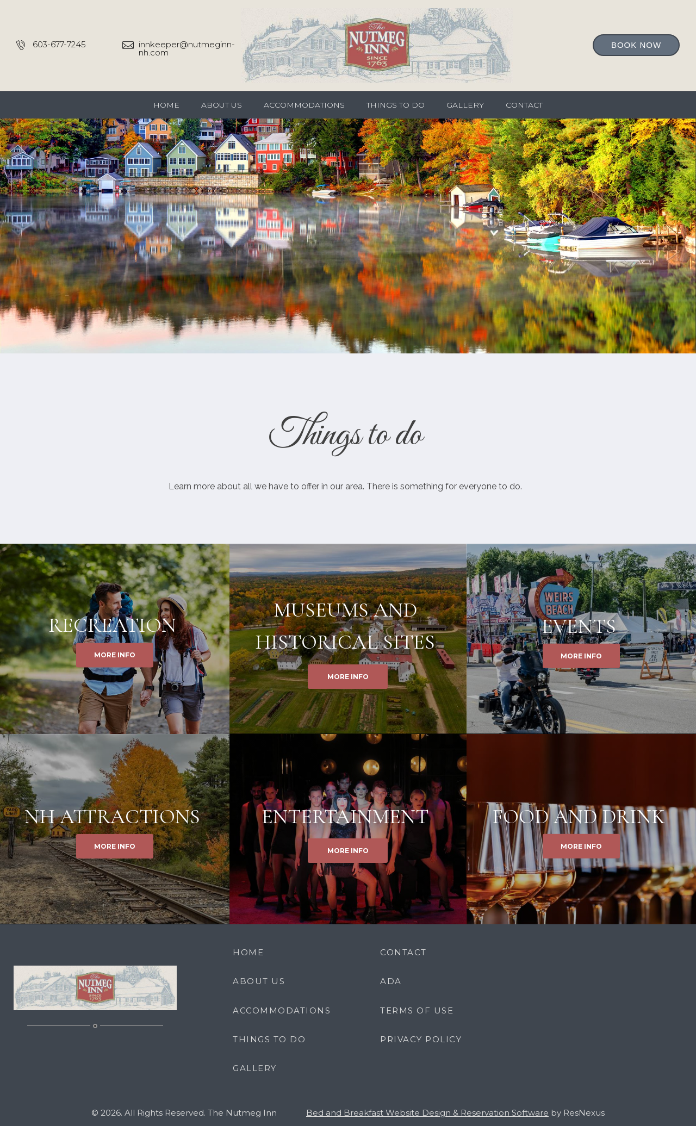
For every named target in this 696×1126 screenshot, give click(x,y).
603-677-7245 (59, 44)
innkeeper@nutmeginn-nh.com (187, 48)
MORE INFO (114, 655)
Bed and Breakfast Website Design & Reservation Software (427, 1113)
